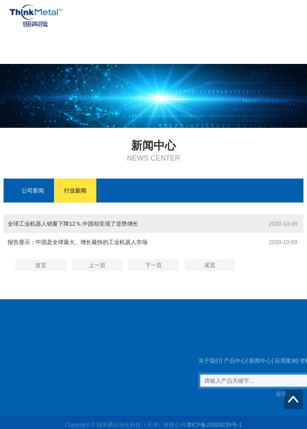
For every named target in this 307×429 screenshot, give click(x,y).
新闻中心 (163, 48)
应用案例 (201, 48)
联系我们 (278, 48)
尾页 (209, 265)
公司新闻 (33, 190)
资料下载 (240, 48)
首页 (53, 48)
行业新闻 (75, 190)
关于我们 (86, 48)
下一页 (153, 265)
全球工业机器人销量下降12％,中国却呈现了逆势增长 (73, 223)
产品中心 (125, 48)
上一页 (97, 265)
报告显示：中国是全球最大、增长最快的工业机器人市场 (78, 242)
